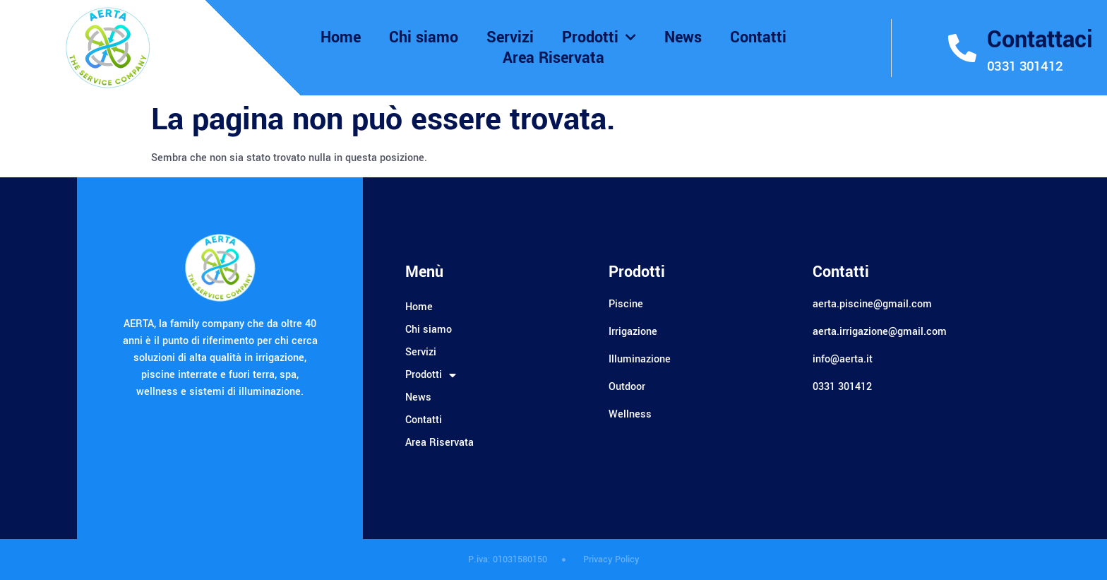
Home (341, 38)
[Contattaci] (962, 48)
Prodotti (599, 38)
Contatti (758, 38)
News (683, 38)
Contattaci (1040, 40)
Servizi (510, 38)
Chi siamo (423, 38)
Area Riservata (553, 58)
